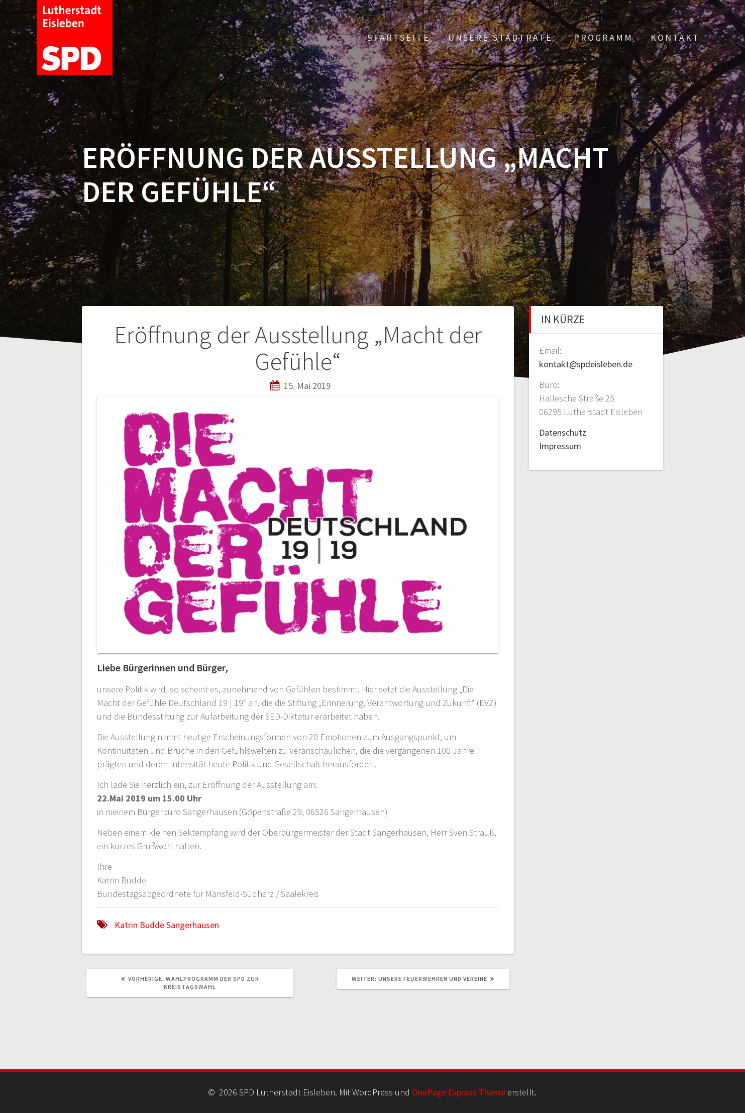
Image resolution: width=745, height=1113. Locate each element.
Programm (603, 37)
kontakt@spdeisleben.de (585, 364)
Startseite (398, 37)
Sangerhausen (192, 925)
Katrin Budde (139, 925)
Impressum (560, 446)
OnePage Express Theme (458, 1092)
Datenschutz (562, 432)
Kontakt (675, 37)
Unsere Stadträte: (502, 37)
